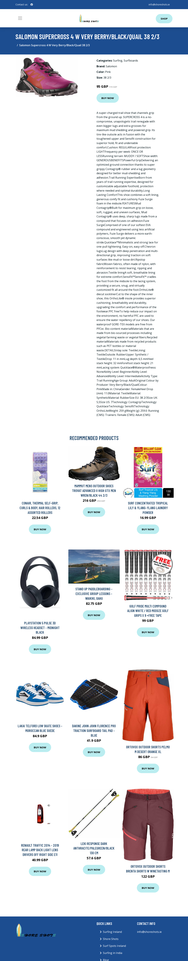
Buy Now (107, 98)
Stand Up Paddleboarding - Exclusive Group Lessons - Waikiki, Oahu (93, 593)
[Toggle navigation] (20, 18)
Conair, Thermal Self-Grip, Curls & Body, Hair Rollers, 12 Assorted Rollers (40, 507)
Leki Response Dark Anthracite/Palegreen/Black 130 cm (93, 848)
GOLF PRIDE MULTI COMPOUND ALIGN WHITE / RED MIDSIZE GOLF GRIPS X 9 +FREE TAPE (148, 610)
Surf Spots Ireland (114, 946)
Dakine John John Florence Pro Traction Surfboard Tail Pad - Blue (94, 730)
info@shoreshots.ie (159, 4)
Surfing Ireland (112, 932)
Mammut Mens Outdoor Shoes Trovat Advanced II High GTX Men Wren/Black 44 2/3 (94, 490)
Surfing (117, 60)
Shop (164, 18)
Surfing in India (112, 953)
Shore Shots (110, 939)
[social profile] (31, 4)
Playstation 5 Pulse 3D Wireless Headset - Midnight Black (40, 627)
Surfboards (131, 60)
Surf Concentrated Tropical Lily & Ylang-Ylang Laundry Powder (148, 507)
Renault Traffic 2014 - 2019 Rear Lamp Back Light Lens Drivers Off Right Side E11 (40, 850)
